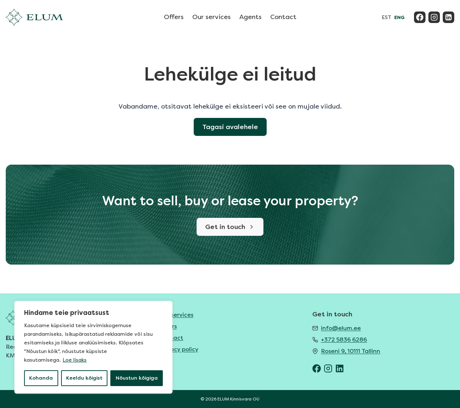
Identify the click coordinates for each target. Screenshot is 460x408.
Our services (211, 17)
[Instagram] (434, 17)
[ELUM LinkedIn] (339, 368)
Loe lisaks (75, 360)
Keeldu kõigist (84, 378)
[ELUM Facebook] (316, 368)
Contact (283, 17)
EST (386, 17)
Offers (174, 17)
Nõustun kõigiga (137, 378)
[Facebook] (420, 17)
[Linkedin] (448, 17)
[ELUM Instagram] (328, 368)
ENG (399, 17)
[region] (93, 347)
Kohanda (41, 378)
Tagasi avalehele (230, 127)
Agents (250, 17)
